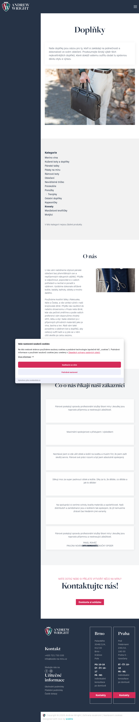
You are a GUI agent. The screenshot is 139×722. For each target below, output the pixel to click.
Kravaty (49, 206)
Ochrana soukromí (92, 715)
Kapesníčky (51, 202)
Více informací (24, 356)
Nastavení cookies (112, 715)
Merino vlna (51, 157)
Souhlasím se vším (69, 364)
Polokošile (50, 186)
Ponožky (49, 190)
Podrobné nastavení (69, 372)
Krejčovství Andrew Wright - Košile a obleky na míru (16, 7)
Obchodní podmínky (54, 686)
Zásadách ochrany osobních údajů (84, 352)
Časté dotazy (51, 693)
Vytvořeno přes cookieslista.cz (29, 380)
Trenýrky (51, 194)
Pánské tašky (52, 165)
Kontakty (101, 695)
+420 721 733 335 (54, 655)
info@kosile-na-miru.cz (56, 658)
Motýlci (49, 214)
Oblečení (49, 178)
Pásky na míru (52, 169)
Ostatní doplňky (53, 198)
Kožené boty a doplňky (57, 161)
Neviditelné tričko (54, 182)
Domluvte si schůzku (90, 602)
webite (69, 718)
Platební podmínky (54, 689)
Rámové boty (52, 173)
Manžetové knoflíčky (56, 210)
